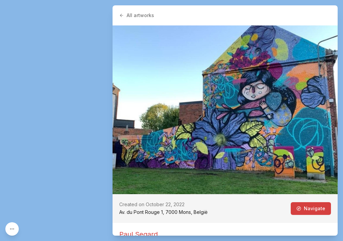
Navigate (310, 208)
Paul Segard (138, 234)
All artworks (136, 15)
